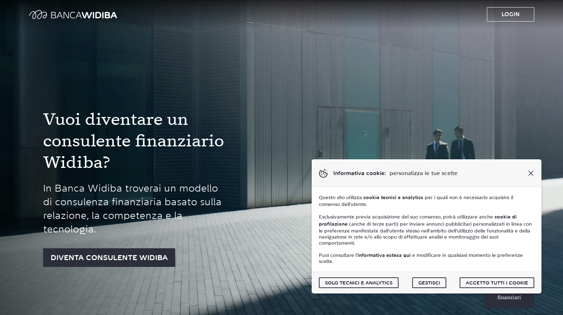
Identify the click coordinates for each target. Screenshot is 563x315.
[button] (531, 173)
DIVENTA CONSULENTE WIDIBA (109, 258)
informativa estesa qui (384, 255)
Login (511, 14)
